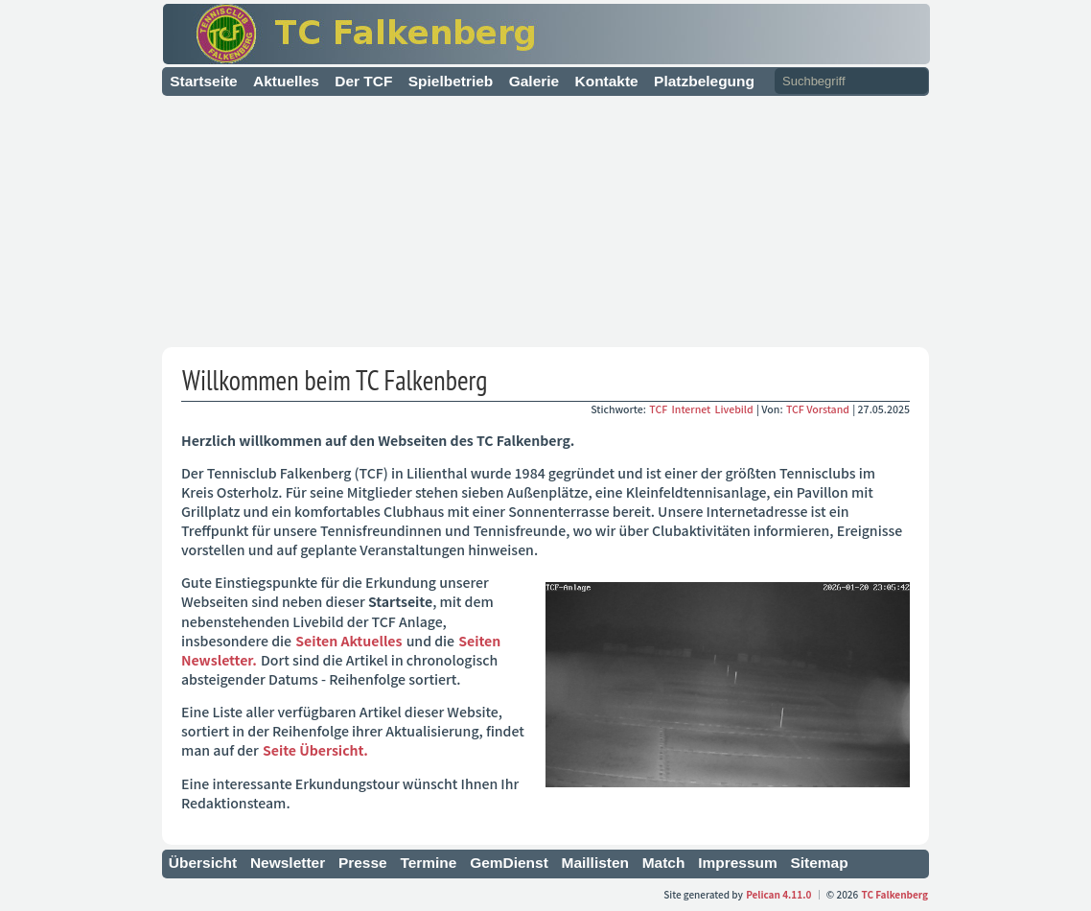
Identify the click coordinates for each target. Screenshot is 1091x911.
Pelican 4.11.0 (778, 894)
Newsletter (287, 862)
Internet (692, 409)
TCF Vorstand (817, 409)
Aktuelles (286, 81)
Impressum (738, 862)
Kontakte (606, 81)
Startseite (204, 81)
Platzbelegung (704, 81)
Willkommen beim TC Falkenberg (334, 380)
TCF (659, 409)
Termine (428, 862)
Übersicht (203, 862)
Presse (362, 862)
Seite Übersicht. (315, 749)
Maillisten (596, 862)
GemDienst (509, 862)
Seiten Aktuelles (348, 640)
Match (663, 862)
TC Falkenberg (895, 894)
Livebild (735, 409)
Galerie (534, 81)
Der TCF (363, 81)
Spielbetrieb (451, 81)
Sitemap (818, 862)
